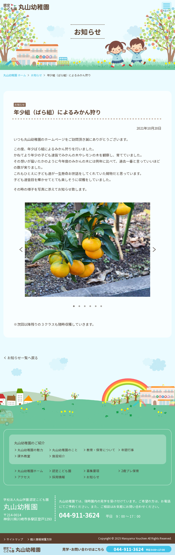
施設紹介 (58, 456)
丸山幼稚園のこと (65, 450)
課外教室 (24, 456)
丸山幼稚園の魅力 (30, 450)
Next (153, 249)
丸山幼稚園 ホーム (14, 75)
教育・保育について (101, 450)
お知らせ (36, 75)
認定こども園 (61, 470)
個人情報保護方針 (41, 539)
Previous (20, 249)
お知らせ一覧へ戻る (22, 357)
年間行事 (127, 450)
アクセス (24, 477)
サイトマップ (15, 539)
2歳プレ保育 (130, 470)
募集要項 (93, 470)
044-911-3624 (79, 515)
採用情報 (58, 477)
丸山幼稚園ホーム (30, 470)
